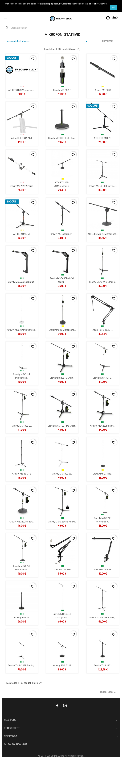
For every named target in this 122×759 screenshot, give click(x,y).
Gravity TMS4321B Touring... (103, 617)
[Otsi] (61, 28)
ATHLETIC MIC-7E (21, 234)
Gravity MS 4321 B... (102, 377)
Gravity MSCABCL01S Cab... (22, 281)
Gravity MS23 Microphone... (62, 329)
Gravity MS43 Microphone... (102, 281)
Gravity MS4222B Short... (102, 425)
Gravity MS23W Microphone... (21, 329)
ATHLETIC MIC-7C (102, 138)
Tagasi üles (108, 692)
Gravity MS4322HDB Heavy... (62, 521)
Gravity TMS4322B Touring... (22, 665)
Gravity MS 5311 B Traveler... (103, 186)
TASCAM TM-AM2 (62, 569)
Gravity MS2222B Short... (21, 521)
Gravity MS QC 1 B (62, 90)
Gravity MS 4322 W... (62, 473)
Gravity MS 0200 (102, 90)
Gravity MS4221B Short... (62, 377)
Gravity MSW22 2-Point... (22, 186)
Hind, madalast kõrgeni (47, 41)
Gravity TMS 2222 (62, 665)
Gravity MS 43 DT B (21, 473)
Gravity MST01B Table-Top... (62, 138)
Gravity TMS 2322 (102, 665)
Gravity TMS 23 (21, 617)
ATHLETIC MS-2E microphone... (103, 234)
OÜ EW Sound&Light (15, 744)
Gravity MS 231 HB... (103, 473)
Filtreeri (108, 41)
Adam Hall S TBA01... (102, 329)
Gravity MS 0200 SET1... (62, 234)
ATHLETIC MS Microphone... (21, 90)
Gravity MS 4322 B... (22, 425)
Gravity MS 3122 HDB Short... (62, 425)
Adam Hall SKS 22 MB (22, 138)
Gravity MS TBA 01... (103, 569)
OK (113, 7)
